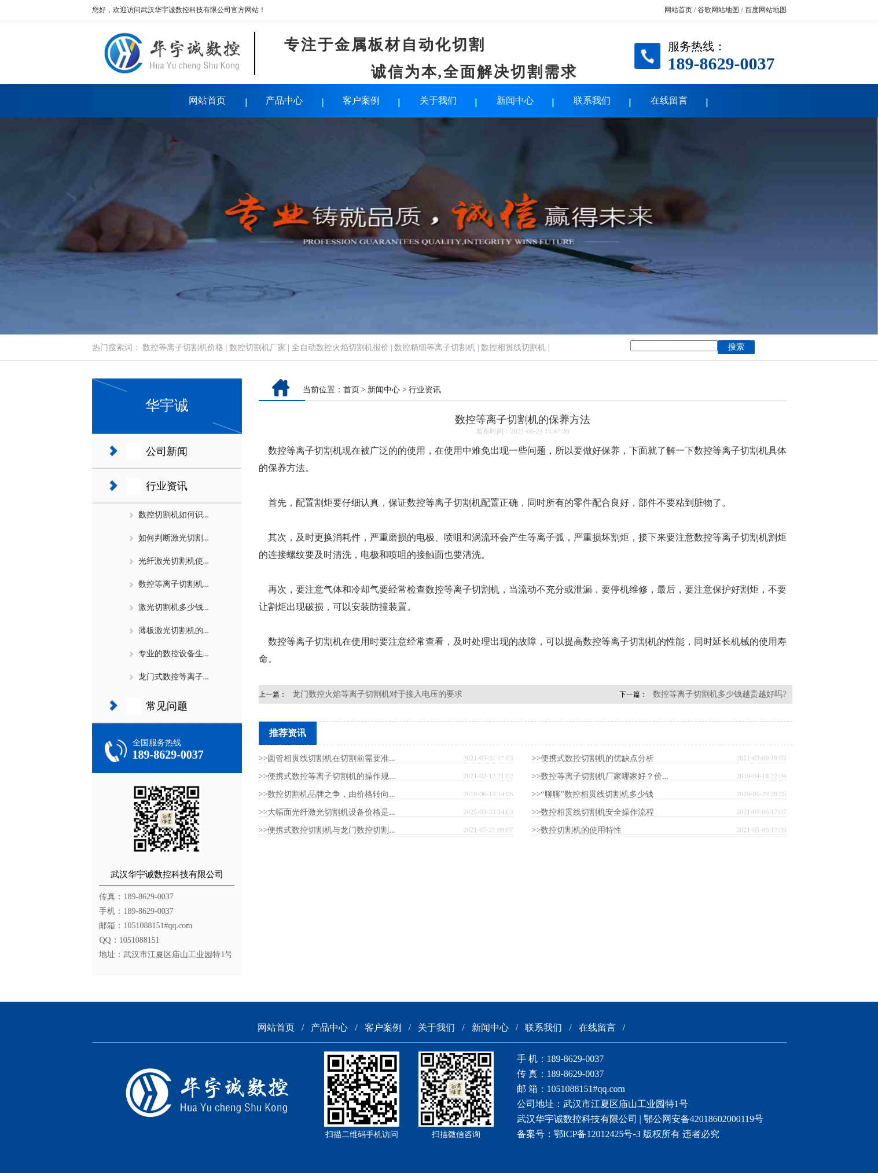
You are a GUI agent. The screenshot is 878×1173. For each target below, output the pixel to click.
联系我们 (592, 100)
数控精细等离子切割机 (434, 347)
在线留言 (669, 100)
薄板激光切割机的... (174, 630)
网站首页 (678, 10)
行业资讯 (167, 486)
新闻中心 (515, 100)
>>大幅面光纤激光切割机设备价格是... (327, 812)
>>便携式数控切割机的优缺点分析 (593, 758)
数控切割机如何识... (174, 514)
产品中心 (284, 100)
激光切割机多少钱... (174, 607)
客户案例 (361, 100)
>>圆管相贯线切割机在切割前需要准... (327, 758)
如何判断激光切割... (174, 538)
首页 (351, 389)
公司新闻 (167, 451)
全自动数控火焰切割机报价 (340, 347)
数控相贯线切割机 (513, 347)
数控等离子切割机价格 (182, 347)
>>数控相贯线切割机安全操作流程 (593, 812)
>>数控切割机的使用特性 (577, 830)
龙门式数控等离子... (174, 676)
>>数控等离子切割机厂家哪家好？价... (600, 776)
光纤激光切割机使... (174, 561)
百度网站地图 (766, 10)
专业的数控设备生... (174, 653)
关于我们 (438, 100)
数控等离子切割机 (305, 450)
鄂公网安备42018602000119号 (703, 1119)
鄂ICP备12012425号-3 (597, 1134)
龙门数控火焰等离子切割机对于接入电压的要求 (377, 694)
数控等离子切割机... (174, 584)
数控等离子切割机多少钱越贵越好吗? (719, 694)
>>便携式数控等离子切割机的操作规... (327, 776)
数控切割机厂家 (257, 347)
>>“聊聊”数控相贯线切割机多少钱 (592, 794)
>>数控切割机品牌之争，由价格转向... (327, 794)
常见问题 (167, 706)
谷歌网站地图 (718, 10)
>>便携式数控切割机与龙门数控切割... (327, 830)
